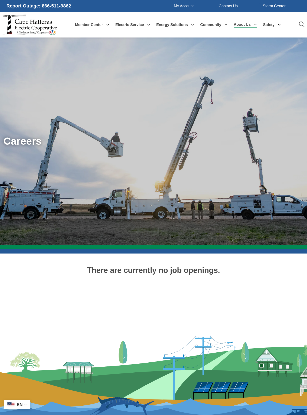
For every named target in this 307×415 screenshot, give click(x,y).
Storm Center (274, 6)
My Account (184, 6)
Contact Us (228, 6)
